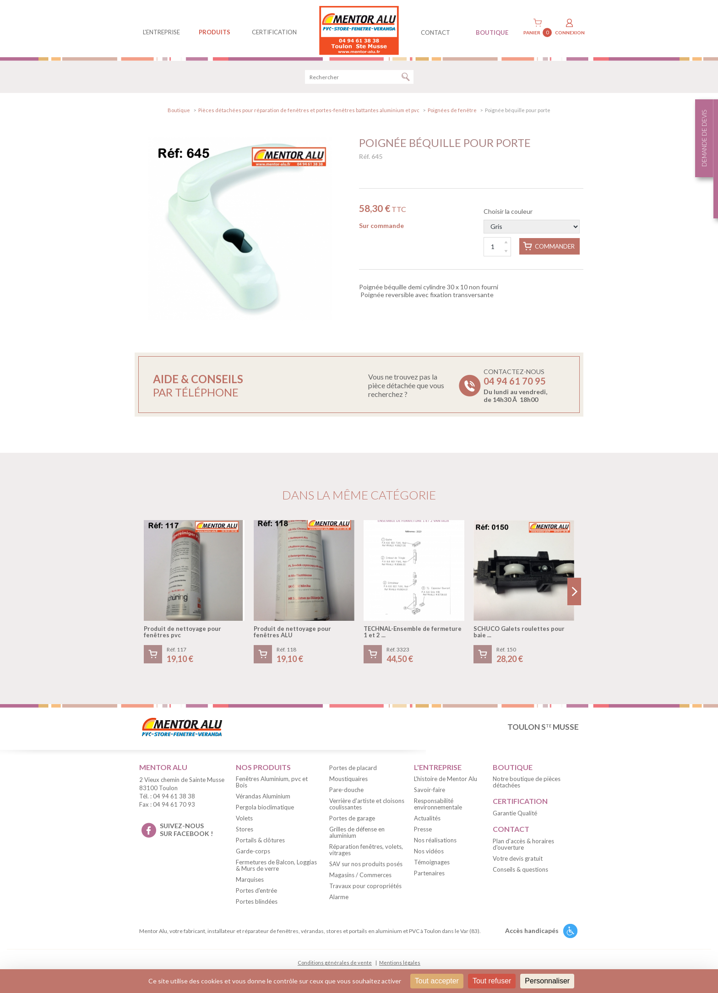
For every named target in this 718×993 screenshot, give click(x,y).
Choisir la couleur (532, 224)
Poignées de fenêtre (452, 113)
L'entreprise (161, 32)
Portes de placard (353, 770)
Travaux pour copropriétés (365, 888)
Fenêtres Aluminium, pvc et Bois (272, 785)
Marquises (250, 882)
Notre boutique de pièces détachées (526, 785)
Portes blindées (256, 904)
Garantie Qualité (515, 816)
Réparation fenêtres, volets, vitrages (366, 852)
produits (214, 32)
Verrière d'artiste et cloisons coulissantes (366, 807)
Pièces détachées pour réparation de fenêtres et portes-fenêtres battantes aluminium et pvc (308, 113)
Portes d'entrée (256, 893)
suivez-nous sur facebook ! (186, 833)
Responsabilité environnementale (438, 807)
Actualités (427, 821)
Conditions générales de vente (335, 966)
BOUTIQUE (492, 32)
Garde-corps (253, 854)
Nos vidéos (429, 854)
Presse (423, 832)
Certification (274, 32)
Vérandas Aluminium (263, 799)
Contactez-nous (515, 388)
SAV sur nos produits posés (366, 866)
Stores (244, 832)
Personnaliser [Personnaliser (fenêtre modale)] (547, 981)
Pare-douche (346, 792)
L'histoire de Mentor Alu (445, 782)
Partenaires (429, 876)
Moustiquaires (348, 781)
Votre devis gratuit (518, 861)
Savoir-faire (429, 793)
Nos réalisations (435, 843)
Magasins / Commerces (360, 877)
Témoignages (432, 865)
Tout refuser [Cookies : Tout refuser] (492, 981)
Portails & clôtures (260, 843)
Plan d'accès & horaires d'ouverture (523, 847)
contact (435, 32)
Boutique (179, 113)
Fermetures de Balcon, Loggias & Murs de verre (276, 868)
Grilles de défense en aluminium (357, 835)
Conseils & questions (520, 872)
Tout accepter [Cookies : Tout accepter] (437, 981)
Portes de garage (352, 821)
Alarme (338, 899)
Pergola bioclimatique (265, 810)
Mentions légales (399, 966)
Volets (244, 821)
